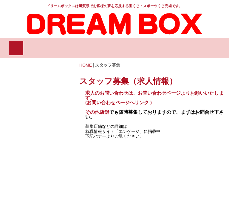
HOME (85, 65)
